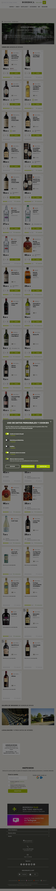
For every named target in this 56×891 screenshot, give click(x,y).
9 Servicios (12, 435)
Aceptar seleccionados (28, 466)
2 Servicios (12, 447)
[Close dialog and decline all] (51, 421)
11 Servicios (12, 441)
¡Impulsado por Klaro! (46, 470)
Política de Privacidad (27, 427)
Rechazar (12, 466)
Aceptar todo (43, 466)
